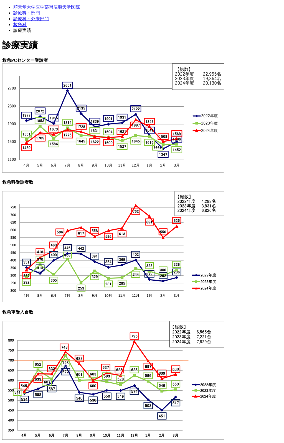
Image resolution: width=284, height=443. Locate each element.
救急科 (20, 24)
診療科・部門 (26, 13)
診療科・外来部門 (31, 18)
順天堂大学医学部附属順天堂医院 (46, 7)
